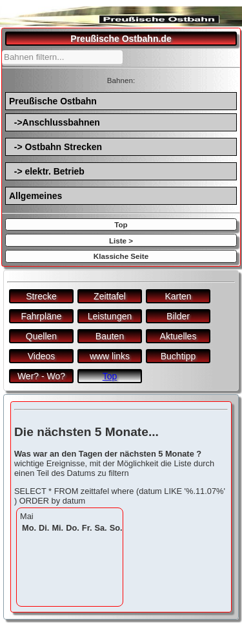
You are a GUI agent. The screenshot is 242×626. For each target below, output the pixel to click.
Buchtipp (178, 356)
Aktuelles (178, 336)
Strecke (41, 296)
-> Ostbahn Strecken (55, 147)
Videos (41, 356)
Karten (178, 296)
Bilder (178, 316)
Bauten (110, 336)
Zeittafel (110, 296)
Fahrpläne (41, 316)
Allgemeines (35, 196)
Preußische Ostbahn (53, 101)
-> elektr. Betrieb (47, 171)
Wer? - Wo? (41, 376)
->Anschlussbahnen (54, 122)
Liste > (121, 240)
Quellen (41, 336)
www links (110, 356)
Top (120, 224)
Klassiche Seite (121, 256)
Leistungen (110, 316)
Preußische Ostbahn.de (120, 38)
